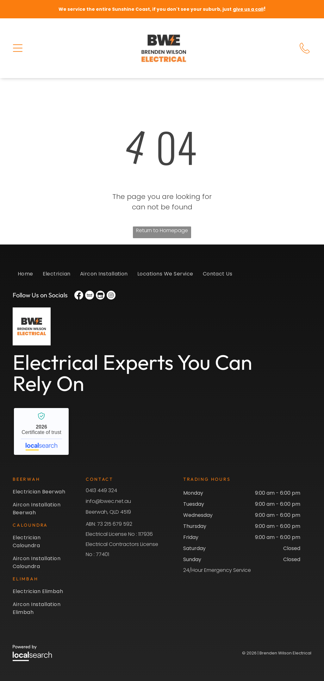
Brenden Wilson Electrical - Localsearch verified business (41, 431)
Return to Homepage (162, 230)
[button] (17, 48)
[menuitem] (25, 277)
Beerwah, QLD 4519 (108, 512)
